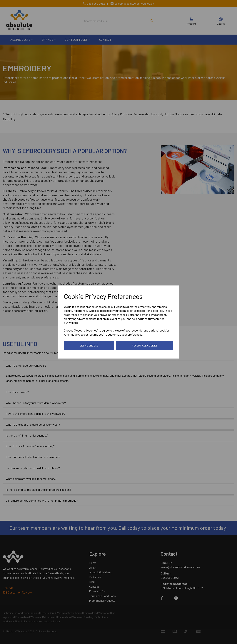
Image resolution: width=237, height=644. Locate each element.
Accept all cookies (144, 345)
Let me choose (89, 345)
